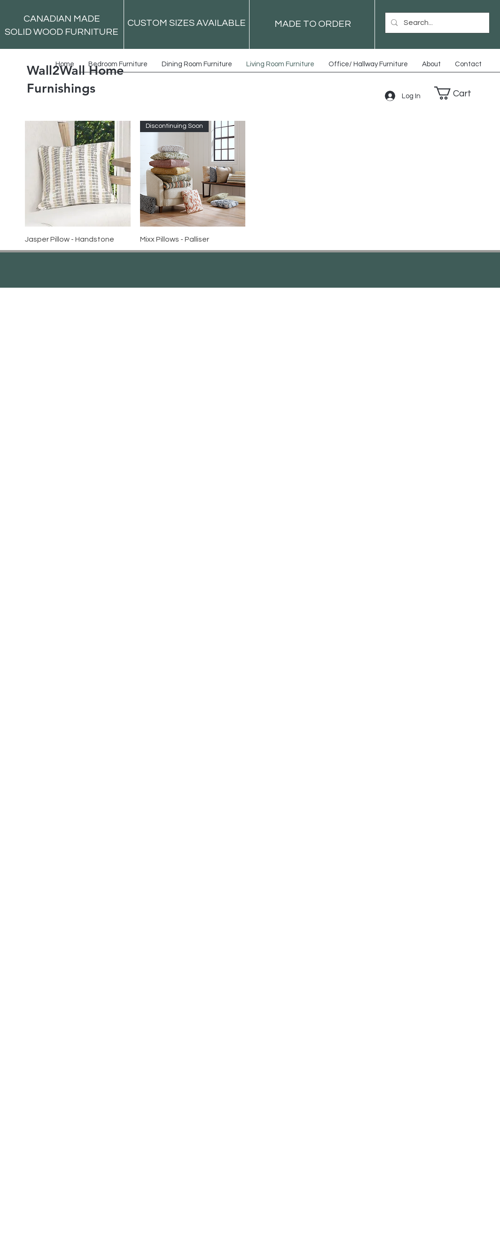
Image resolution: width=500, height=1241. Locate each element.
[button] (459, 93)
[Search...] (437, 23)
